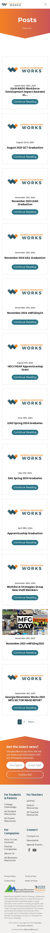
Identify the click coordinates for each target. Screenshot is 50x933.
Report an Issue (31, 881)
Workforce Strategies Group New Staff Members (25, 588)
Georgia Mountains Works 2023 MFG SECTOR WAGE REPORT (25, 699)
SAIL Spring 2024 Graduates (25, 478)
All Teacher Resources (33, 813)
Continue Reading (25, 101)
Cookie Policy (9, 881)
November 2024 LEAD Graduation (25, 203)
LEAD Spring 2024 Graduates (25, 423)
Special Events (34, 844)
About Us (9, 853)
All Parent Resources (10, 819)
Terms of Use (30, 876)
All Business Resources (10, 859)
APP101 (31, 801)
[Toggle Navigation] (45, 4)
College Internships (10, 805)
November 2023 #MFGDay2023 (25, 643)
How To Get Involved (10, 841)
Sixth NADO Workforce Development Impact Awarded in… (25, 92)
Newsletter (33, 840)
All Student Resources (10, 812)
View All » (27, 28)
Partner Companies (10, 847)
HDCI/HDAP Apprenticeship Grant (25, 368)
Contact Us (33, 836)
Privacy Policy (10, 876)
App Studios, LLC (31, 929)
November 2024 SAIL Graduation (25, 258)
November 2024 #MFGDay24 (25, 313)
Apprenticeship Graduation (25, 533)
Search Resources (32, 806)
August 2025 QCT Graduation (25, 147)
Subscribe (25, 774)
